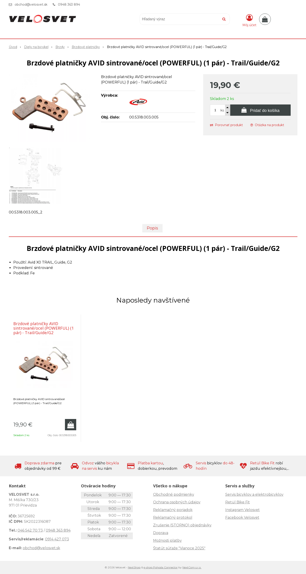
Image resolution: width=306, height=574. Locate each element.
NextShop (134, 567)
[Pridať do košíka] (260, 110)
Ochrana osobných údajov (176, 502)
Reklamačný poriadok (173, 510)
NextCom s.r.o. (191, 567)
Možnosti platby (167, 540)
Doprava (160, 533)
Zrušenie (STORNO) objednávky (182, 525)
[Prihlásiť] (249, 20)
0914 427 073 (57, 539)
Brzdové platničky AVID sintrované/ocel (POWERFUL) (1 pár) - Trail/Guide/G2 (43, 328)
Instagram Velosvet (242, 510)
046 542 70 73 (30, 530)
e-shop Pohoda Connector (161, 567)
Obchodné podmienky (173, 494)
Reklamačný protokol (172, 517)
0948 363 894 (69, 4)
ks (222, 110)
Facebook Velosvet (242, 517)
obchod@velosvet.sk (31, 4)
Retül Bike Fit (237, 502)
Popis (152, 228)
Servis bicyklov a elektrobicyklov (254, 494)
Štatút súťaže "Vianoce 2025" (179, 548)
